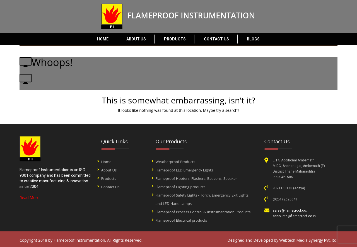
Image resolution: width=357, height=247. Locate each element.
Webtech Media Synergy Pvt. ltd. (308, 240)
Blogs (253, 39)
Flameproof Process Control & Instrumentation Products (203, 211)
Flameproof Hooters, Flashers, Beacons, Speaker (196, 178)
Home (102, 39)
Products (175, 39)
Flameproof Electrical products (181, 220)
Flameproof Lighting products (181, 186)
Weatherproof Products (175, 161)
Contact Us (216, 39)
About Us (136, 39)
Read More (29, 197)
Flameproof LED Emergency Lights (184, 170)
